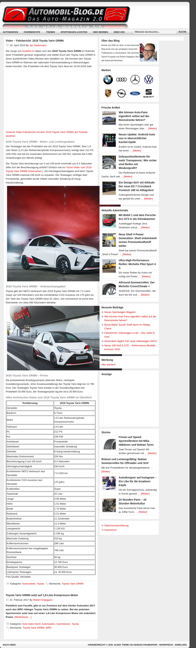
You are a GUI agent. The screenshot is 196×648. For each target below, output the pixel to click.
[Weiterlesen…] (23, 617)
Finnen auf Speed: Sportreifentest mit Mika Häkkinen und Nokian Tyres (136, 441)
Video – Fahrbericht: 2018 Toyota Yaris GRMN (35, 40)
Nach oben (9, 645)
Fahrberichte (32, 32)
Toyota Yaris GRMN (73, 583)
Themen (50, 32)
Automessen (63, 623)
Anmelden (181, 645)
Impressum (110, 529)
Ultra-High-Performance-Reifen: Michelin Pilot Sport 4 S (137, 264)
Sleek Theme (121, 645)
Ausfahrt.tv (28, 51)
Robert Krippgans (42, 599)
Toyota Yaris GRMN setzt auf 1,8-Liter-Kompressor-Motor (42, 595)
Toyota (40, 583)
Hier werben (100, 32)
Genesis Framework (145, 645)
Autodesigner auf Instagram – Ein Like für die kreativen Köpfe (138, 481)
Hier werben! (108, 364)
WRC (49, 627)
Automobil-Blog (92, 17)
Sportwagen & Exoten (74, 32)
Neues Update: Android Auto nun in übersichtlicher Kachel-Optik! (137, 138)
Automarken (10, 32)
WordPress (166, 645)
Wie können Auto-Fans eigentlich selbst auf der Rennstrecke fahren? (134, 116)
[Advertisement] (130, 401)
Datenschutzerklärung (116, 525)
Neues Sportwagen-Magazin (120, 312)
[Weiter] (152, 128)
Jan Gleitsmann (38, 45)
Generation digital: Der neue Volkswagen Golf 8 (130, 341)
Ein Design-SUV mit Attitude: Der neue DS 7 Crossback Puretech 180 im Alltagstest (137, 186)
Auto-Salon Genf (31, 623)
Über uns (119, 32)
